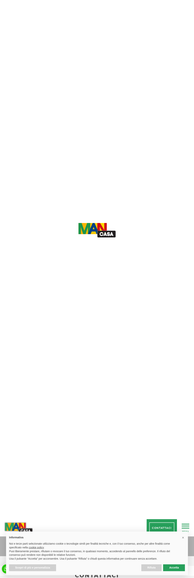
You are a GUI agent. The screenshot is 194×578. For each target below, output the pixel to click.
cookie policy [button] (36, 547)
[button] (183, 538)
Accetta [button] (174, 567)
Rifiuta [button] (151, 567)
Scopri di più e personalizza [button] (32, 567)
